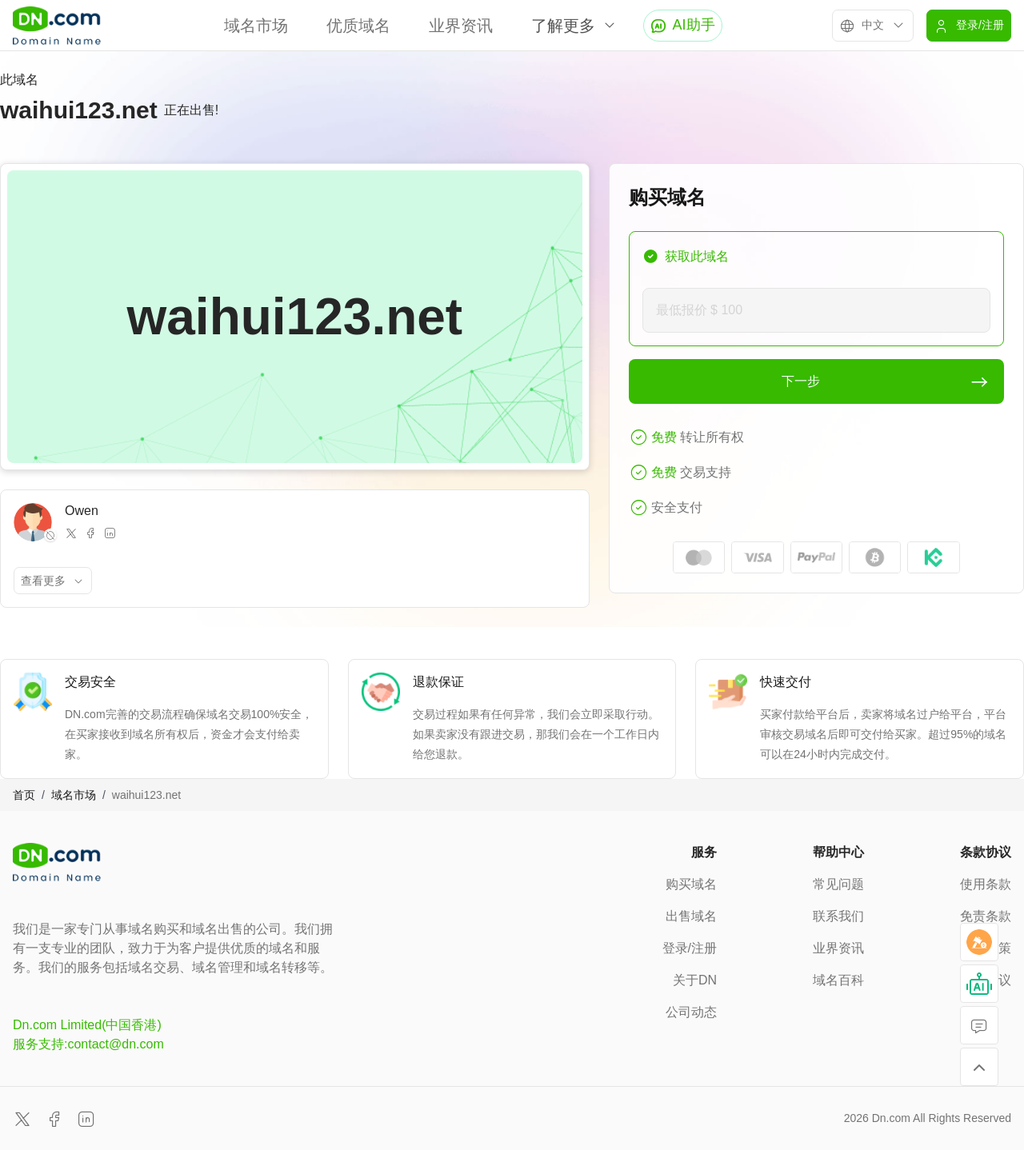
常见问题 (838, 884)
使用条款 (985, 884)
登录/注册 (689, 948)
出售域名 (691, 916)
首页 (24, 795)
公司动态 (691, 1012)
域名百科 (838, 980)
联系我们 (838, 916)
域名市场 (256, 25)
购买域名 (691, 884)
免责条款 (985, 916)
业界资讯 (461, 25)
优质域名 (358, 25)
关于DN (695, 980)
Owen (81, 510)
